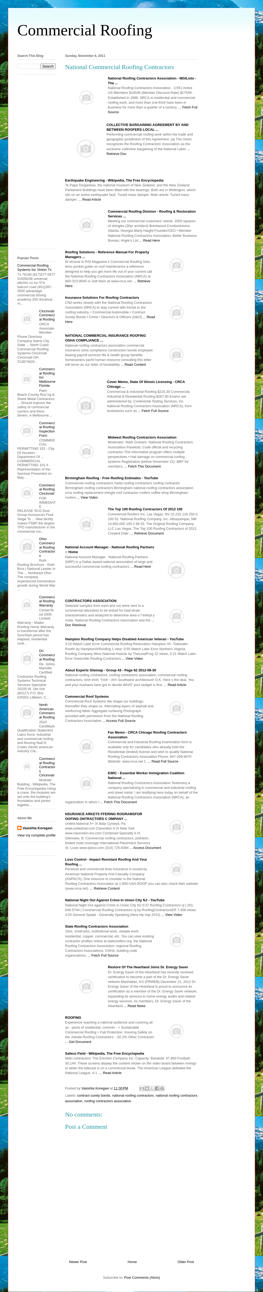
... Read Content (133, 365)
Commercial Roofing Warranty (47, 601)
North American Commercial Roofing (47, 711)
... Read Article (90, 199)
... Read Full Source (163, 761)
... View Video (87, 497)
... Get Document (78, 1042)
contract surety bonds (93, 1095)
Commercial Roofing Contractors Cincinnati (47, 767)
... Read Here (149, 240)
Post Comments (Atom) (142, 1278)
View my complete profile (36, 835)
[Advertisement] (131, 45)
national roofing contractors (133, 1095)
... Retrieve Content (105, 888)
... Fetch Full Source (153, 411)
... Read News (135, 1006)
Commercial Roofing (84, 30)
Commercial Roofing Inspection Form (47, 429)
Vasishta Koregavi (37, 828)
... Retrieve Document (147, 533)
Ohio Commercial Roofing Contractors (47, 547)
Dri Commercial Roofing (47, 655)
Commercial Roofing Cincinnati (47, 489)
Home (132, 1262)
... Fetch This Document (142, 466)
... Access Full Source (118, 721)
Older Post (186, 1262)
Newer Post (78, 1262)
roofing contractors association (107, 1101)
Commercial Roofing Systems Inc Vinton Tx (34, 267)
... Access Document (145, 848)
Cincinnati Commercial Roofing (47, 315)
